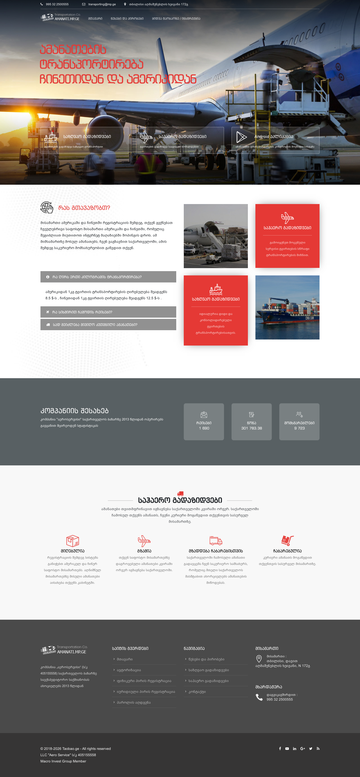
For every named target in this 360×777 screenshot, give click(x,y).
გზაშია (144, 550)
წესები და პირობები (127, 18)
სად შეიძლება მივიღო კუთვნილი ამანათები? (91, 324)
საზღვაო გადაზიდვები (87, 136)
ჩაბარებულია (287, 550)
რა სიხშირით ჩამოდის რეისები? (79, 312)
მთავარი (95, 18)
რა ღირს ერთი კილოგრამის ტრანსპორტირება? (94, 277)
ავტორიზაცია (129, 670)
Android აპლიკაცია (273, 136)
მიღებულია (72, 550)
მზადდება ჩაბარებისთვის (216, 550)
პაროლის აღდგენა (134, 702)
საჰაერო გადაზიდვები (182, 136)
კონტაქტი (197, 692)
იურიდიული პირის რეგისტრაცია (146, 692)
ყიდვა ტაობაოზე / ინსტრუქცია (176, 18)
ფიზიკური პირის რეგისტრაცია (144, 681)
